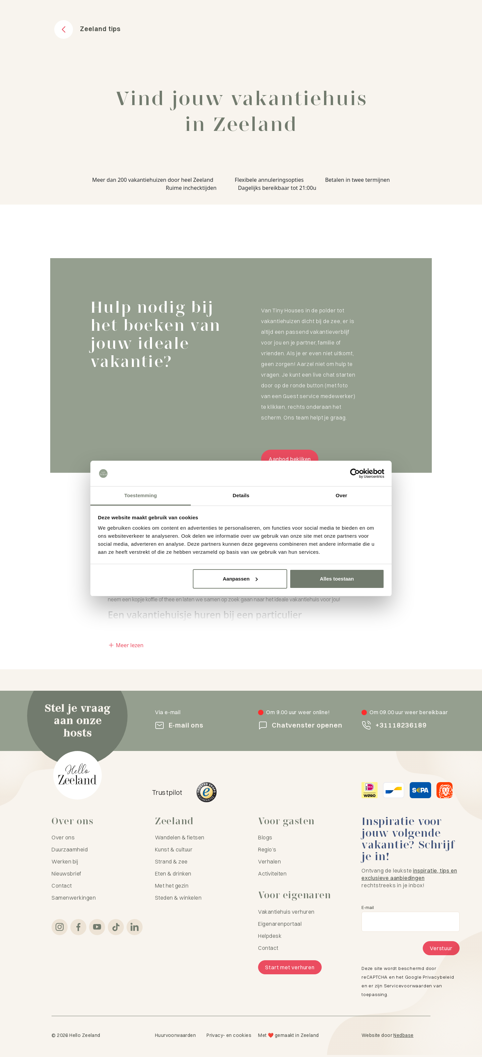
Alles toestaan (337, 579)
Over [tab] (341, 495)
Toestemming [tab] (140, 495)
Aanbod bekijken (290, 460)
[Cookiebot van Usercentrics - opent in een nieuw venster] (355, 473)
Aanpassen (240, 579)
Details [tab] (241, 495)
